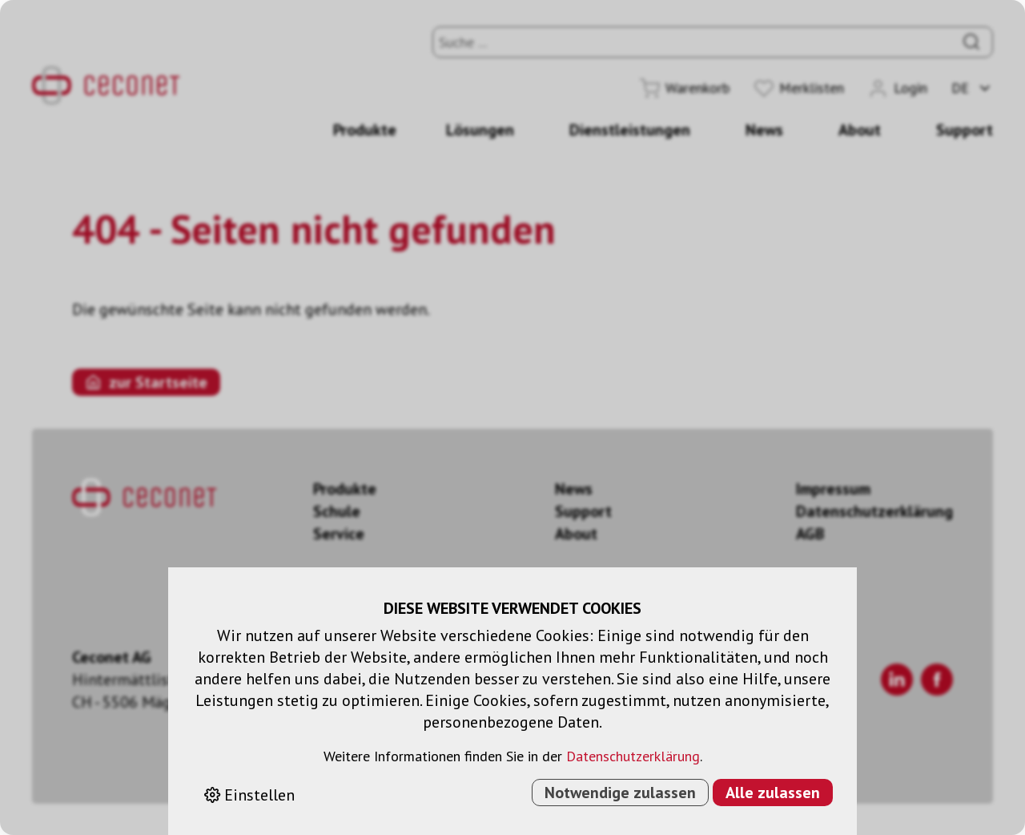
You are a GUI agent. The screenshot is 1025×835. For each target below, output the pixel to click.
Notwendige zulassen (620, 792)
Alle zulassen (773, 792)
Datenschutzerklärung (633, 756)
